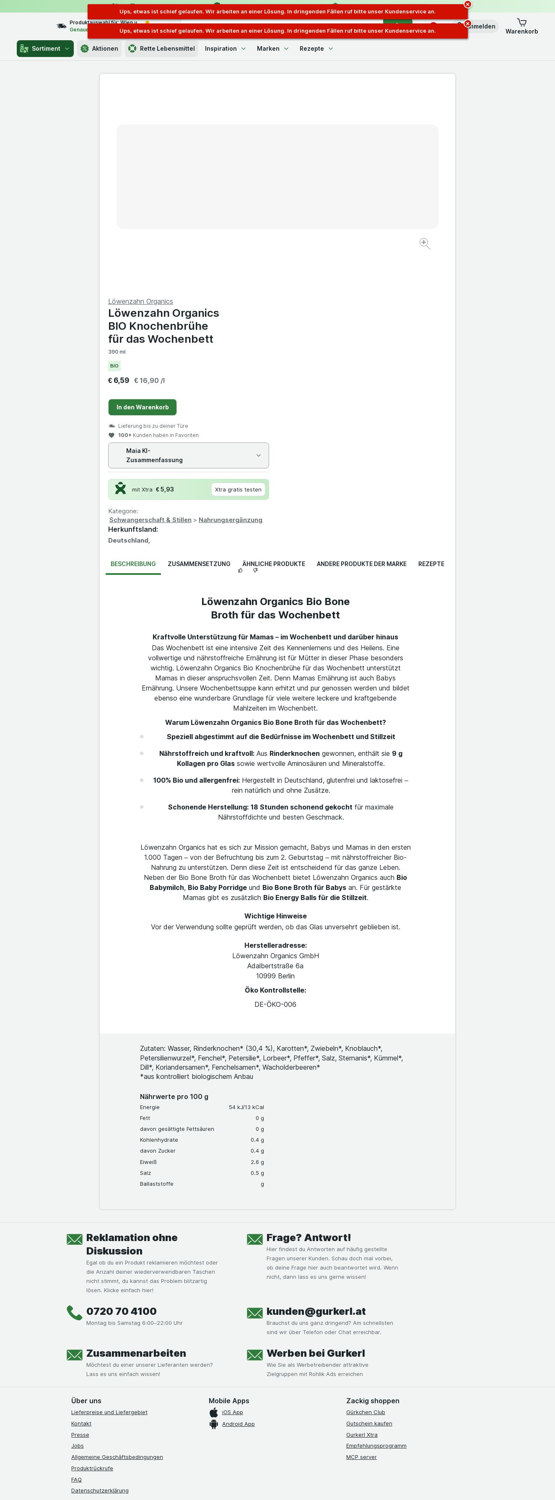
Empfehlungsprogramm (376, 1244)
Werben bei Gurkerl (316, 1152)
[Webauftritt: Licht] (273, 1483)
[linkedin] (137, 1354)
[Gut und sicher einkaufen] (307, 1374)
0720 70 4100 (121, 1110)
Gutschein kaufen (369, 1221)
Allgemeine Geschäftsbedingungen (117, 1255)
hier (211, 1428)
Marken (273, 48)
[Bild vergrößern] (248, 218)
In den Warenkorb (320, 205)
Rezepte (317, 48)
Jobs (77, 1244)
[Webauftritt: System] (235, 1483)
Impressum (85, 1300)
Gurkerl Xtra (362, 1233)
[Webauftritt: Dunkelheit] (315, 1483)
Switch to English (293, 1449)
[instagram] (96, 1354)
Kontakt (81, 1221)
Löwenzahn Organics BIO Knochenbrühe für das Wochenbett (341, 124)
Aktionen (99, 48)
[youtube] (117, 1354)
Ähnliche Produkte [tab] (273, 362)
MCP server (361, 1255)
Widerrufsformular (94, 1322)
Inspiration (226, 48)
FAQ (76, 1278)
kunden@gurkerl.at (316, 1110)
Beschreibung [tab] (133, 362)
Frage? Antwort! (309, 1036)
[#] (374, 1361)
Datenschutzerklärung (100, 1288)
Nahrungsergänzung (408, 318)
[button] (475, 26)
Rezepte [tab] (431, 362)
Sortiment (45, 48)
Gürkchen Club (365, 1210)
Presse (80, 1233)
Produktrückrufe (92, 1266)
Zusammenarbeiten (136, 1152)
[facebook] (76, 1354)
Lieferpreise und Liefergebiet (109, 1210)
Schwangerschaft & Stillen (328, 318)
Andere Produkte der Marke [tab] (362, 362)
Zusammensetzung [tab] (199, 362)
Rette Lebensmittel (161, 48)
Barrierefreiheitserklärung (104, 1311)
